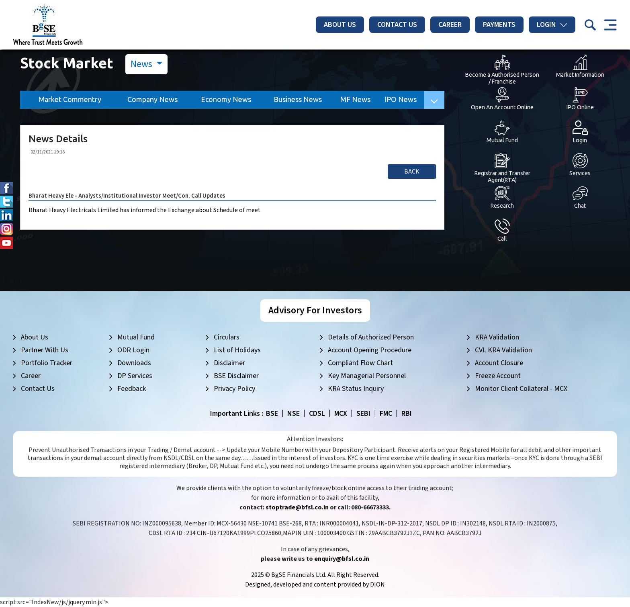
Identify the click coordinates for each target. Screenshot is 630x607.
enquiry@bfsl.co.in (341, 558)
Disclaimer (229, 363)
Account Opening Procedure (369, 350)
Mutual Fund (136, 337)
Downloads (134, 363)
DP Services (134, 376)
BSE (272, 414)
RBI (406, 414)
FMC (386, 414)
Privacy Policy (234, 389)
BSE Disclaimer (236, 376)
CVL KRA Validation (503, 350)
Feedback (131, 389)
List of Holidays (237, 350)
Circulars (226, 337)
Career (450, 25)
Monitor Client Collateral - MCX (521, 389)
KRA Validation (497, 337)
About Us (340, 25)
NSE (293, 414)
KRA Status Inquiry (356, 389)
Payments (499, 25)
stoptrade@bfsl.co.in (297, 507)
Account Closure (499, 363)
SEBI (363, 414)
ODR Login (133, 350)
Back (411, 171)
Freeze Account (498, 376)
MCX (340, 414)
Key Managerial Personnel (367, 376)
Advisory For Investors (315, 310)
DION (377, 584)
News (142, 64)
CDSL (317, 414)
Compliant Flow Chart (360, 363)
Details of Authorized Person (371, 337)
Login (552, 25)
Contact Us (397, 25)
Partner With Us (44, 350)
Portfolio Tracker (46, 363)
